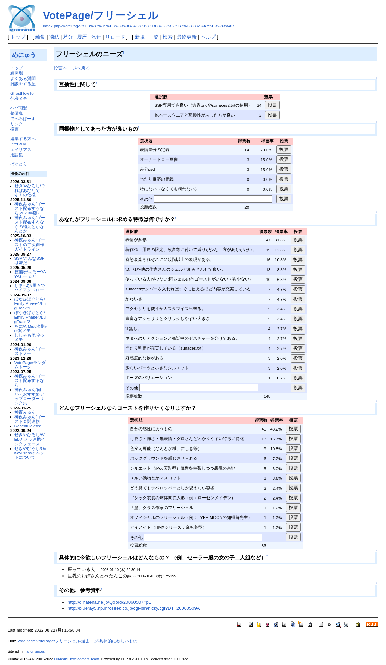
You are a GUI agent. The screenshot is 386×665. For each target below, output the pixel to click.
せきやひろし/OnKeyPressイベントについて (30, 453)
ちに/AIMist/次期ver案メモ (30, 328)
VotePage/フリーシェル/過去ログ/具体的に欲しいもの (87, 641)
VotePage (26, 641)
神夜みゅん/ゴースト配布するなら (29, 380)
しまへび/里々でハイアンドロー (29, 287)
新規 (140, 37)
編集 (40, 37)
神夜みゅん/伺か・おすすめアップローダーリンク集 (29, 396)
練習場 (16, 73)
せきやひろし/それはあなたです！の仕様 (29, 190)
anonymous (35, 651)
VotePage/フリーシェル (100, 15)
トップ (18, 37)
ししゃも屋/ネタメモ (29, 337)
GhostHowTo (22, 93)
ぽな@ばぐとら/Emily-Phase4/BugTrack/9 (30, 303)
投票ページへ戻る (72, 68)
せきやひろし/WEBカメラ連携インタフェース (29, 439)
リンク (16, 123)
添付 (96, 37)
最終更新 (187, 37)
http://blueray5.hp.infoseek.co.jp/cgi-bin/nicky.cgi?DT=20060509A (134, 608)
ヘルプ (208, 37)
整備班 (16, 113)
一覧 (153, 37)
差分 (68, 37)
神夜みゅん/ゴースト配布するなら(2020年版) (29, 208)
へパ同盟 (18, 108)
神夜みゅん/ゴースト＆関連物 (29, 419)
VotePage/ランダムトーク (30, 364)
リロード (115, 37)
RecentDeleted (28, 426)
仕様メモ (18, 98)
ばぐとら (18, 164)
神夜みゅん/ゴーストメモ (29, 351)
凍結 (54, 37)
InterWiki (18, 144)
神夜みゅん (25, 412)
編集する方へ (23, 138)
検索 (168, 37)
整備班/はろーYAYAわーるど (30, 273)
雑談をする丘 (23, 83)
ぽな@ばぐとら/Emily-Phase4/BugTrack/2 (30, 317)
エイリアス (20, 149)
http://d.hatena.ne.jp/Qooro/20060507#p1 (109, 602)
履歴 (82, 37)
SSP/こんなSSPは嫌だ (29, 260)
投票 (14, 129)
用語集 (16, 154)
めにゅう (24, 54)
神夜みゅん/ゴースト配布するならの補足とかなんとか (29, 224)
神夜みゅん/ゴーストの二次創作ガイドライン (29, 244)
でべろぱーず (23, 118)
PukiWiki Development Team (76, 659)
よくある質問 (23, 78)
